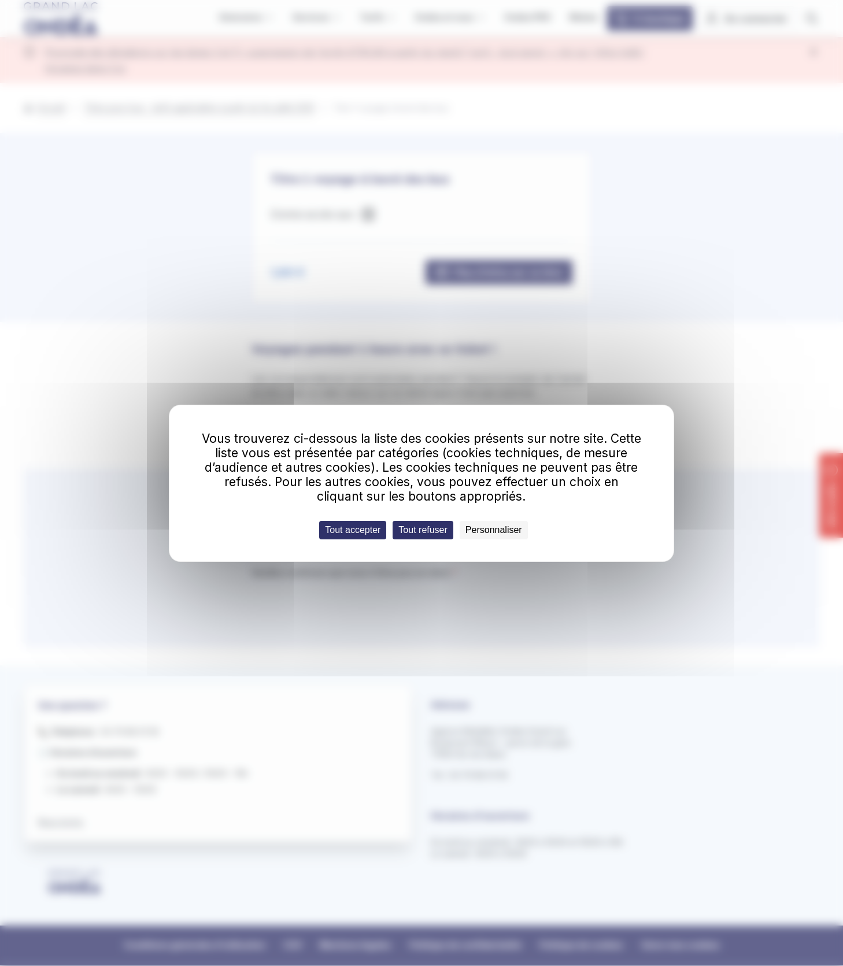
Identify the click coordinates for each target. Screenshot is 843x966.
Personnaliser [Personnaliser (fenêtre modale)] (493, 530)
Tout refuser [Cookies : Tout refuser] (422, 530)
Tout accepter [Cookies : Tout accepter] (352, 530)
